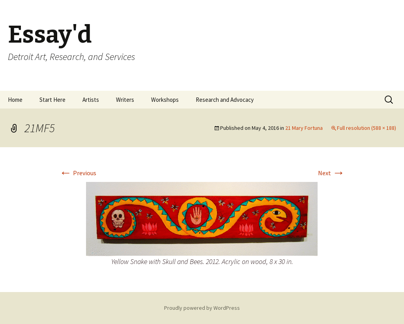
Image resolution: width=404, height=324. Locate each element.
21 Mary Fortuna (304, 127)
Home (15, 99)
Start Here (52, 99)
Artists (90, 99)
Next (331, 173)
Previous (77, 173)
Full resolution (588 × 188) (366, 127)
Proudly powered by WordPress (202, 307)
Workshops (165, 99)
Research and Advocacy (225, 99)
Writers (125, 99)
